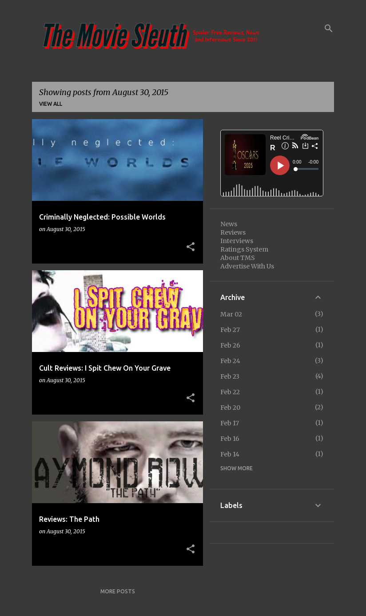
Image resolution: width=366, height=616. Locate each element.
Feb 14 (229, 454)
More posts (117, 591)
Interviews (236, 241)
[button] (190, 247)
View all (50, 104)
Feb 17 (229, 423)
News (228, 224)
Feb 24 (230, 361)
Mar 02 (231, 314)
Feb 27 (230, 330)
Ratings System (244, 249)
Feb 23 (229, 376)
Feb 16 (229, 439)
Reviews (233, 232)
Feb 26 (230, 345)
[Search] (328, 28)
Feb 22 (230, 392)
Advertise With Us (247, 266)
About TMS (237, 258)
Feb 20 (230, 408)
